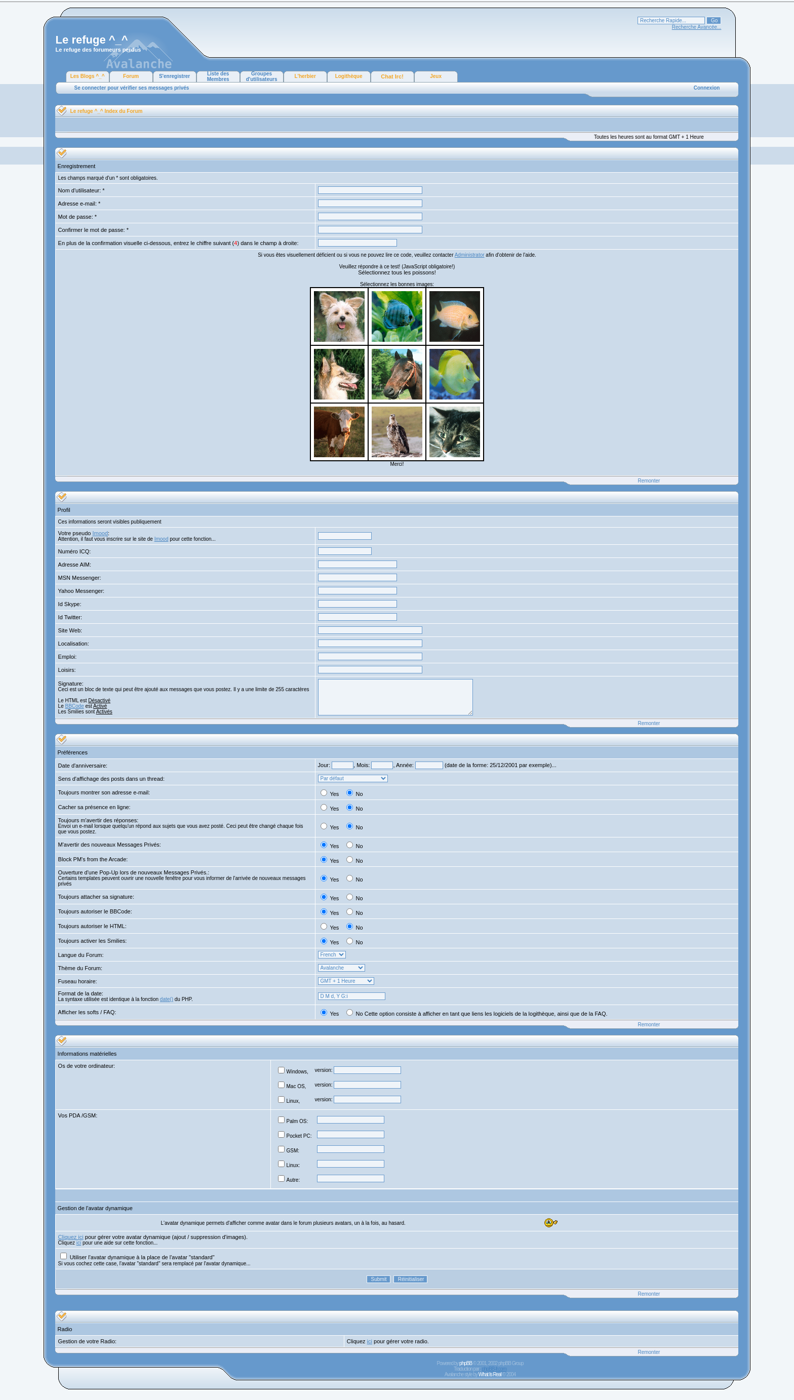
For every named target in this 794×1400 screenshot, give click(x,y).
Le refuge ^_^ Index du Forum (106, 111)
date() (166, 999)
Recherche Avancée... (697, 27)
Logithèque (349, 76)
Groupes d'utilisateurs (261, 76)
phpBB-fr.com (494, 1369)
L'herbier (304, 76)
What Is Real (490, 1374)
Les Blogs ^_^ (87, 76)
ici (78, 1243)
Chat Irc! (392, 76)
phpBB (465, 1363)
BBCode (74, 706)
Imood (100, 533)
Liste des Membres (218, 76)
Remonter (649, 481)
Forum (131, 76)
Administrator (470, 255)
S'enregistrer (174, 76)
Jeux (436, 76)
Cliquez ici (71, 1237)
